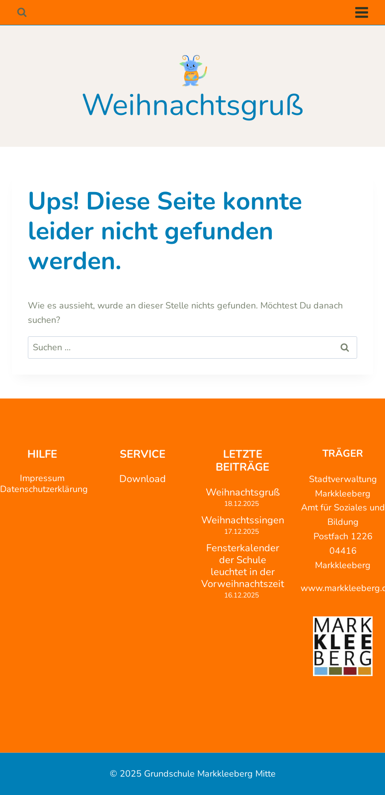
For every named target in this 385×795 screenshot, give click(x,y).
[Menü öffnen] (361, 12)
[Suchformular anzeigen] (21, 12)
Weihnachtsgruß (243, 492)
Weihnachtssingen (242, 520)
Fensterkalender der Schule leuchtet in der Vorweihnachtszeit (242, 566)
